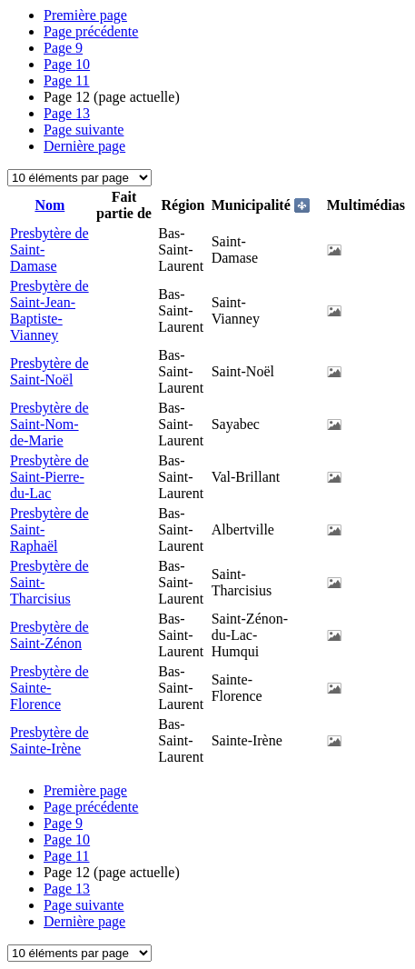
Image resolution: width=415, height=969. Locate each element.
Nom (49, 205)
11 (67, 80)
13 (67, 113)
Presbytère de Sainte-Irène (49, 740)
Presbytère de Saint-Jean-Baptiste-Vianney (49, 310)
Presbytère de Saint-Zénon (49, 635)
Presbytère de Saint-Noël (49, 371)
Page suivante (84, 129)
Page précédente (91, 31)
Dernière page (84, 146)
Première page (85, 15)
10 (67, 64)
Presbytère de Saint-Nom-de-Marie (49, 424)
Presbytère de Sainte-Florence (49, 688)
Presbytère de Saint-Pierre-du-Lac (49, 477)
